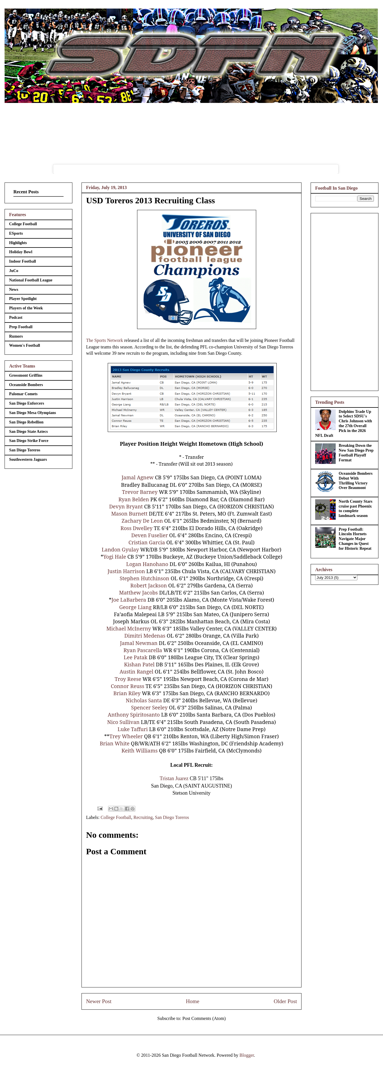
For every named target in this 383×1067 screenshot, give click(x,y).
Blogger (246, 1055)
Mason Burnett (129, 513)
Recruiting (143, 817)
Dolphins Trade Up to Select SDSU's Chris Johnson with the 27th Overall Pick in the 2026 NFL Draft (343, 423)
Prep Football (20, 327)
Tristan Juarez (174, 778)
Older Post (285, 1001)
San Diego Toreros (172, 817)
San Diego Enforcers (26, 403)
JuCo (13, 271)
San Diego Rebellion (26, 422)
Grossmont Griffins (25, 375)
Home (192, 1001)
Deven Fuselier (149, 535)
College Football (116, 817)
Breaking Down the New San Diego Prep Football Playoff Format (356, 452)
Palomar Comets (23, 394)
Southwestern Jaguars (28, 459)
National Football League (30, 280)
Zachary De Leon (142, 520)
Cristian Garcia (147, 542)
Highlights (18, 243)
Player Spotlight (23, 299)
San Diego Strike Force (28, 441)
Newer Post (98, 1001)
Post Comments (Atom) (204, 1018)
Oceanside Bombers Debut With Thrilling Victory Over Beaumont (356, 480)
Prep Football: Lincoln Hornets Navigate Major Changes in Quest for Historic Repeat (355, 539)
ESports (16, 233)
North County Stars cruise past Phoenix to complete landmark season (355, 508)
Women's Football (24, 345)
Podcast (16, 317)
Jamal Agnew (137, 477)
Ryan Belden (133, 499)
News (13, 289)
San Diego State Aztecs (28, 431)
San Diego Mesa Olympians (32, 413)
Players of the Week (26, 308)
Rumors (16, 336)
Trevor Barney (140, 491)
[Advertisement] (344, 300)
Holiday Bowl (20, 252)
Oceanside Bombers (26, 385)
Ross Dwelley (136, 528)
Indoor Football (22, 261)
